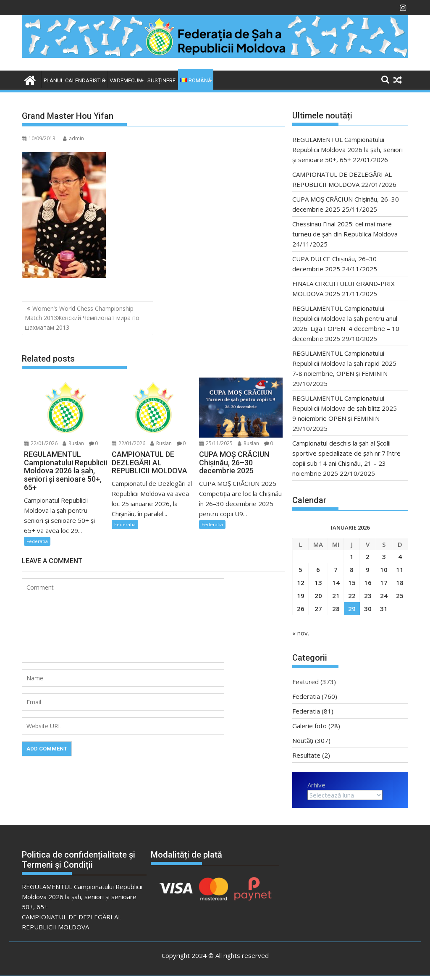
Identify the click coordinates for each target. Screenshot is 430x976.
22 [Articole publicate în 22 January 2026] (352, 595)
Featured (305, 681)
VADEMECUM (126, 80)
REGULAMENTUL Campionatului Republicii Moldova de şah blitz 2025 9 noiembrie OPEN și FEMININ (348, 408)
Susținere (161, 80)
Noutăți (302, 740)
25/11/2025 (216, 443)
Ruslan (73, 443)
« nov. (300, 633)
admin (73, 138)
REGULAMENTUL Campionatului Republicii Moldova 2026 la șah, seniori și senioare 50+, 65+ (347, 149)
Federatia (37, 541)
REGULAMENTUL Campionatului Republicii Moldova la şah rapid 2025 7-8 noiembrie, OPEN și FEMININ (347, 363)
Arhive (316, 785)
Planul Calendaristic (74, 80)
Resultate (306, 755)
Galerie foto (309, 726)
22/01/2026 (41, 443)
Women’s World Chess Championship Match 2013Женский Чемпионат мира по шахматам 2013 (82, 317)
